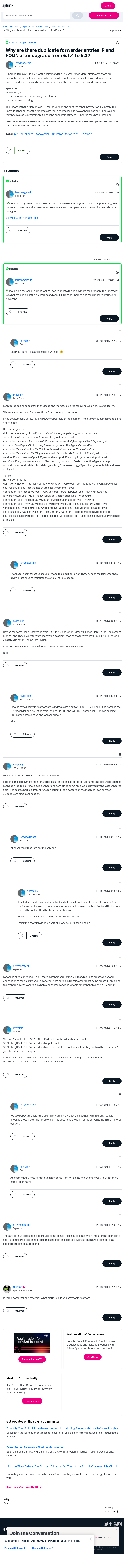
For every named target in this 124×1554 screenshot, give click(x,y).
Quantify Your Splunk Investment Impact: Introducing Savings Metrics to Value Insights (62, 1428)
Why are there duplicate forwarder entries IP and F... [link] (35, 30)
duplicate (27, 134)
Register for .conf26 (32, 1359)
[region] (47, 1544)
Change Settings (41, 1548)
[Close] (90, 1539)
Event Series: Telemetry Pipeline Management (36, 1447)
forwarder (42, 134)
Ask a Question (103, 15)
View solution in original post (22, 217)
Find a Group (32, 1400)
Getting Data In (60, 26)
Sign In (107, 5)
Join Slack (92, 1356)
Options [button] (113, 30)
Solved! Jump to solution (23, 42)
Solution (14, 181)
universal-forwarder (65, 134)
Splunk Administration (35, 26)
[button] (117, 43)
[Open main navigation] (120, 5)
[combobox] (43, 15)
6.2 (16, 134)
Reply (110, 157)
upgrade (86, 134)
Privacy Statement (14, 1548)
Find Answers (11, 26)
